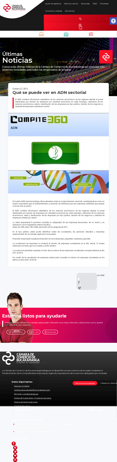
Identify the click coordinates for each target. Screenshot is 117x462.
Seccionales (85, 4)
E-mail (33, 332)
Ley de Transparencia (53, 4)
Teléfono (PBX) (16, 332)
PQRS (95, 4)
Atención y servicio (71, 4)
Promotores (104, 4)
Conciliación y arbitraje (53, 11)
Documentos (69, 11)
